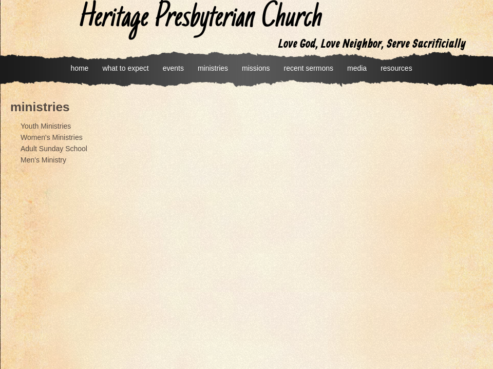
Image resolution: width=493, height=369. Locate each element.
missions (256, 68)
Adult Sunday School (54, 149)
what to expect (125, 68)
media (357, 68)
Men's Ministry (43, 160)
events (173, 68)
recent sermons (308, 68)
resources (396, 68)
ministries (213, 68)
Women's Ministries (52, 137)
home (79, 68)
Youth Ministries (46, 126)
